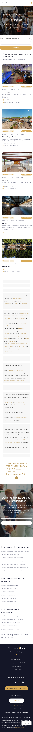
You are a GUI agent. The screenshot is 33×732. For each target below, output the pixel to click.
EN (19, 655)
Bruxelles (24, 303)
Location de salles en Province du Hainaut (13, 571)
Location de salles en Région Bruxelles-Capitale (15, 551)
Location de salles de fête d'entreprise (12, 619)
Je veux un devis (26, 86)
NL (16, 655)
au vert (23, 349)
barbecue (7, 333)
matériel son (8, 402)
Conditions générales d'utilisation (16, 663)
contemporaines (19, 370)
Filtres (16, 700)
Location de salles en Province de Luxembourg (14, 567)
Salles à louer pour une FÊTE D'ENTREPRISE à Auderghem (21, 478)
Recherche (16, 47)
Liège (19, 301)
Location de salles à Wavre (9, 598)
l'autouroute (20, 318)
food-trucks (23, 333)
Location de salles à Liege (8, 588)
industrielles (16, 373)
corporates (7, 373)
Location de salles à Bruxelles (9, 585)
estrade (25, 405)
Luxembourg (7, 303)
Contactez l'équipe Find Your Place (16, 688)
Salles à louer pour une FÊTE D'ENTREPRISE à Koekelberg (27, 478)
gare (7, 321)
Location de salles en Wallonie (10, 554)
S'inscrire (16, 523)
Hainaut (16, 303)
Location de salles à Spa (8, 592)
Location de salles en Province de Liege (12, 561)
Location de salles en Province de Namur (13, 564)
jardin (27, 338)
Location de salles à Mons (8, 601)
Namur (13, 301)
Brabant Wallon (17, 298)
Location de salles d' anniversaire (10, 622)
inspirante (12, 380)
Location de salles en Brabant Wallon (12, 558)
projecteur (20, 400)
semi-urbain (22, 346)
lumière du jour (11, 341)
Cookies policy (16, 669)
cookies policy (19, 728)
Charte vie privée (16, 666)
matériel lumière (19, 402)
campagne (17, 349)
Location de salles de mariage (10, 616)
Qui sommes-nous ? (16, 660)
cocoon (6, 380)
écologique (20, 380)
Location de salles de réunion (9, 626)
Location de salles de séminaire (10, 629)
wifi (14, 405)
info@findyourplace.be (16, 705)
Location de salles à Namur (9, 595)
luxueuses (11, 370)
